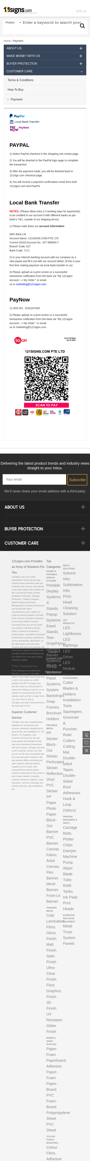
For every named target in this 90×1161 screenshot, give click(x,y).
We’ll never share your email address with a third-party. (45, 491)
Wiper (68, 868)
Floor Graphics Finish (53, 991)
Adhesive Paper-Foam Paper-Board (54, 1077)
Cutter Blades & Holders (70, 688)
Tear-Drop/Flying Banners (55, 643)
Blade (67, 874)
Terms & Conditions (21, 80)
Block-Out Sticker (52, 750)
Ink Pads (70, 897)
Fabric (51, 855)
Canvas (52, 849)
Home (7, 40)
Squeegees (72, 711)
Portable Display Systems (53, 591)
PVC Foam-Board (51, 1101)
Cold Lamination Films (55, 921)
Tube (67, 880)
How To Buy (15, 89)
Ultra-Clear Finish (51, 973)
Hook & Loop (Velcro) (69, 804)
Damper (69, 851)
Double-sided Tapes (69, 764)
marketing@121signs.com (31, 284)
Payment (16, 99)
